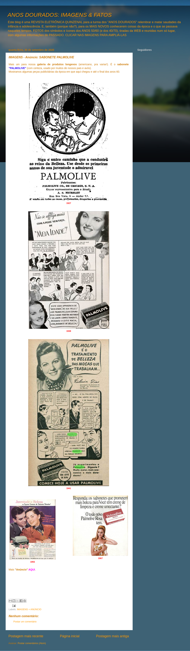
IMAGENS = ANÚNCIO (29, 609)
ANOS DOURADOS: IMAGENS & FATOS (60, 15)
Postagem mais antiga (112, 636)
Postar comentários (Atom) (32, 643)
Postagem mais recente (25, 636)
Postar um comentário (24, 621)
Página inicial (69, 636)
